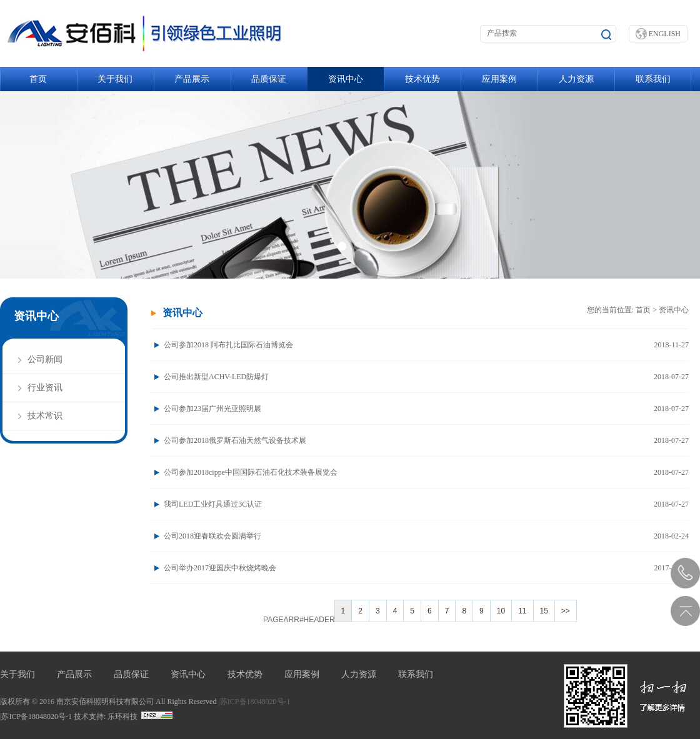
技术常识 (45, 415)
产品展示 (191, 79)
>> (565, 611)
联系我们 (653, 79)
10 (501, 611)
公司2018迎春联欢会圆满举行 (426, 536)
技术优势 (422, 79)
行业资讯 (45, 387)
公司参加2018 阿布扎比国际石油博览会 (426, 344)
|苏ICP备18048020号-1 (254, 701)
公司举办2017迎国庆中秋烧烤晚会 (426, 567)
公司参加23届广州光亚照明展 (426, 408)
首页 (38, 79)
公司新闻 (45, 359)
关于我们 (115, 79)
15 (544, 611)
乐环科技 (123, 716)
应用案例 (499, 79)
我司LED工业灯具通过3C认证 (426, 504)
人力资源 (576, 79)
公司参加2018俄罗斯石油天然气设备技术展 (426, 440)
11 (522, 611)
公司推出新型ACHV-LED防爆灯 (426, 376)
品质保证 (268, 79)
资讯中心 (345, 79)
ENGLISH (658, 33)
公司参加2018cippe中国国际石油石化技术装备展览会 (426, 472)
